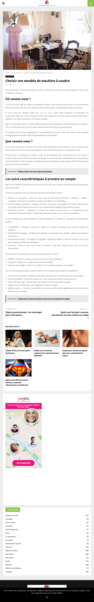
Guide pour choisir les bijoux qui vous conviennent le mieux (74, 353)
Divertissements (11, 529)
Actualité (8, 519)
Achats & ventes (11, 515)
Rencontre (9, 558)
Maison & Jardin (11, 550)
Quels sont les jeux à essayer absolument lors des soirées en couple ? (70, 315)
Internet (8, 547)
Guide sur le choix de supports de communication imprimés (46, 353)
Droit (7, 533)
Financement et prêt (13, 543)
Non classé (9, 554)
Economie (9, 540)
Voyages (8, 572)
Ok (47, 597)
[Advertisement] (47, 486)
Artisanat (9, 526)
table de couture (46, 113)
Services (8, 565)
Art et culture (10, 522)
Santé (7, 561)
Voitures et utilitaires (13, 568)
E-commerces (9, 76)
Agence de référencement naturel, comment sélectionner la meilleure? (17, 382)
